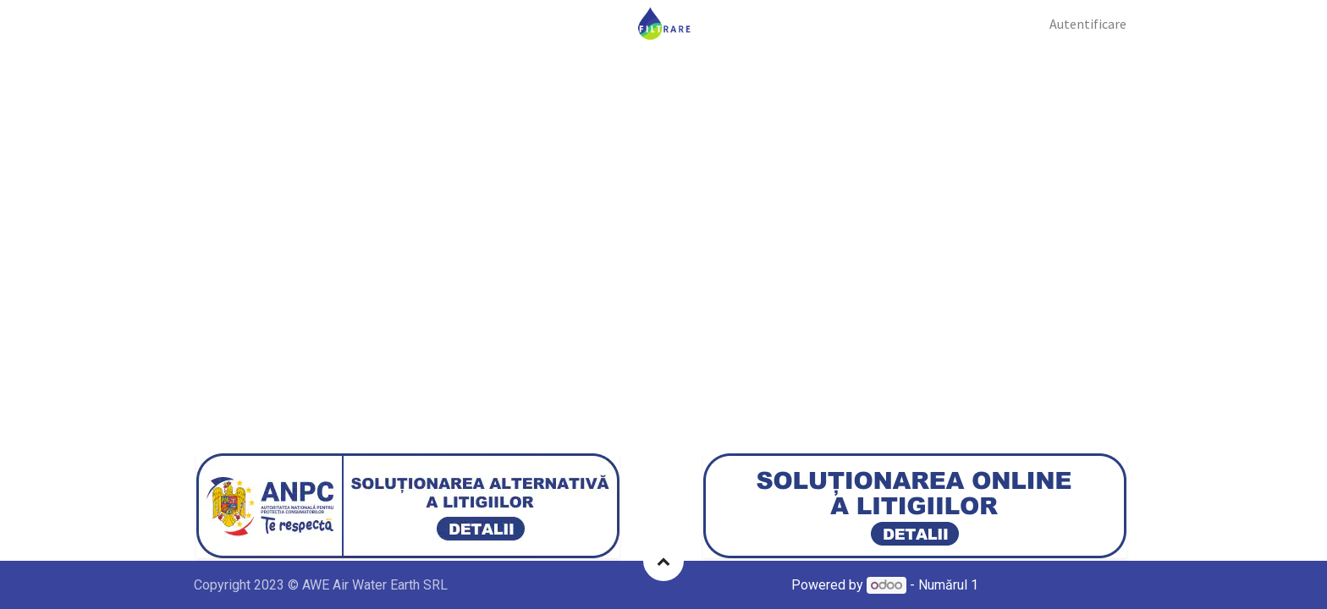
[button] (663, 560)
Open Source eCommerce (1057, 585)
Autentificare (1087, 23)
